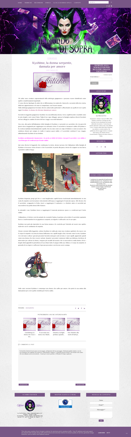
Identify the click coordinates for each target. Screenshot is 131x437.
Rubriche (28, 2)
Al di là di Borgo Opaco (62, 2)
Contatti (77, 2)
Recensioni (38, 2)
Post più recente (23, 384)
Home (20, 2)
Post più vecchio (80, 384)
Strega (48, 2)
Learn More (101, 432)
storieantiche (52, 58)
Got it (108, 432)
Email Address (95, 77)
